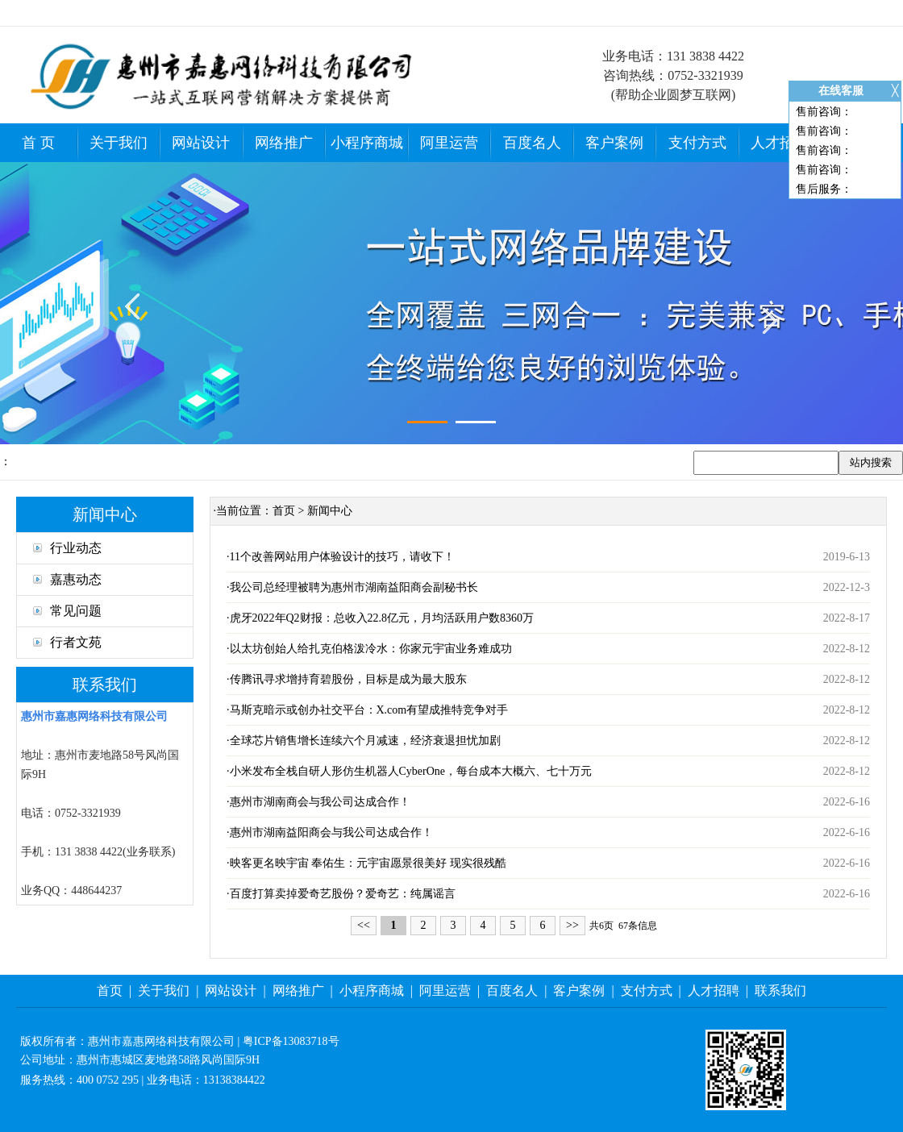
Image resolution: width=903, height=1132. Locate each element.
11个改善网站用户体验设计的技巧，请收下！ (342, 557)
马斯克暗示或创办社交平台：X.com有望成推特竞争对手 (369, 710)
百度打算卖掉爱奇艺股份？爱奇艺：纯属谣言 (343, 894)
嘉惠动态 (67, 579)
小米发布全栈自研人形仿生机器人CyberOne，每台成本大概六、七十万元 (411, 771)
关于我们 (118, 143)
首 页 (38, 143)
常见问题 (67, 611)
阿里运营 (449, 143)
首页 (284, 511)
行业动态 (67, 548)
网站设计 (201, 143)
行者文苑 (67, 642)
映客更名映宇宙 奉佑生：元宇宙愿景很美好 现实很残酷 (368, 863)
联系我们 (780, 990)
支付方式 (697, 143)
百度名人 (532, 143)
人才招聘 (780, 143)
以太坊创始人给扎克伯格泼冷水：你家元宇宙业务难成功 (371, 649)
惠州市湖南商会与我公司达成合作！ (320, 802)
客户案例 (614, 143)
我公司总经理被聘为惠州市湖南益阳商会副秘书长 (354, 587)
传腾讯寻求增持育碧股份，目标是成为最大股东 (348, 679)
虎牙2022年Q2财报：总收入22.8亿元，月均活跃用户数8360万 (382, 618)
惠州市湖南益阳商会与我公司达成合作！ (331, 832)
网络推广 (284, 143)
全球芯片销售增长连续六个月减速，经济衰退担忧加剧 (365, 741)
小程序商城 (367, 143)
